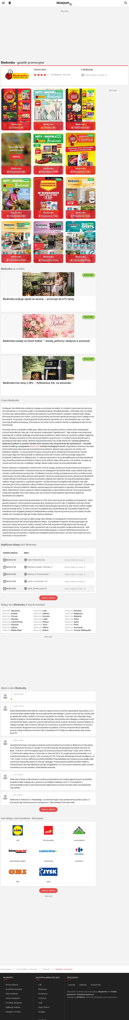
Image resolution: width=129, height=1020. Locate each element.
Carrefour (42, 998)
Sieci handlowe (12, 994)
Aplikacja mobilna (13, 1007)
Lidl (39, 985)
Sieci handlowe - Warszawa (27, 969)
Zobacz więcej (48, 598)
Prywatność (96, 985)
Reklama (83, 985)
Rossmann (42, 994)
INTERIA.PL (81, 997)
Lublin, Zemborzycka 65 (37, 588)
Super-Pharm (43, 1007)
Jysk (40, 1003)
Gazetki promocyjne (14, 989)
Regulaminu (102, 992)
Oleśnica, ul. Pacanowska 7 (38, 574)
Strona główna (6, 969)
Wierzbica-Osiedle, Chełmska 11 (40, 567)
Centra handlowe (13, 998)
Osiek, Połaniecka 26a (36, 560)
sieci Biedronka (18, 544)
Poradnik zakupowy (14, 1003)
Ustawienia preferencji (85, 994)
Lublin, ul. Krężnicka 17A (37, 581)
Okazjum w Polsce (13, 1012)
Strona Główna (12, 985)
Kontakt (72, 985)
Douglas (41, 1012)
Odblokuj (16, 157)
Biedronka (46, 969)
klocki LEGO (35, 446)
